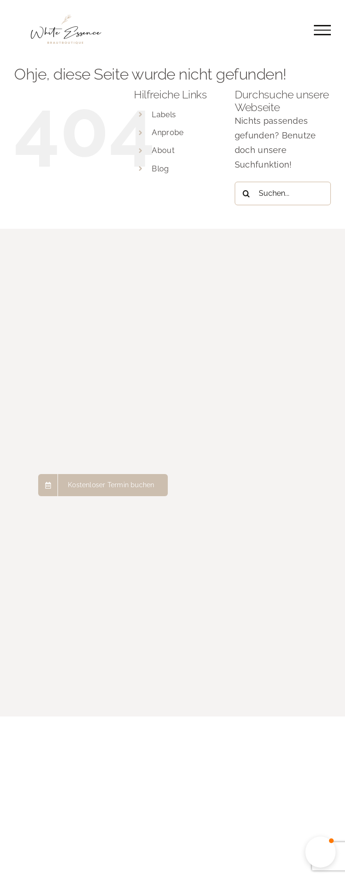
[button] (320, 852)
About (163, 150)
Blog (160, 168)
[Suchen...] (283, 193)
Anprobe (167, 132)
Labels (164, 114)
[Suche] (246, 193)
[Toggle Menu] (323, 30)
